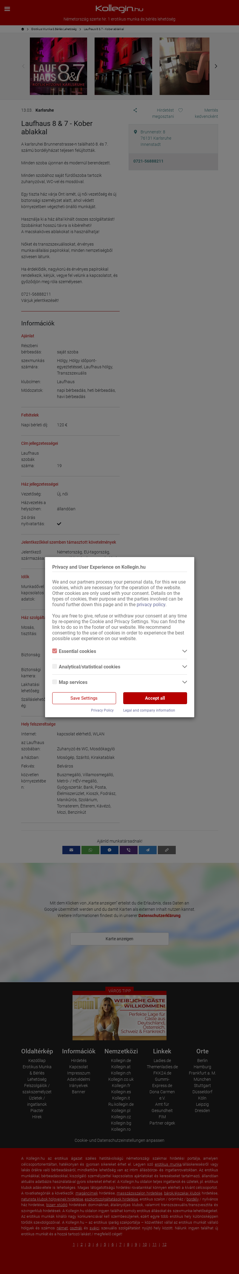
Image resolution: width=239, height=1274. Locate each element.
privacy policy (151, 604)
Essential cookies (74, 651)
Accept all (155, 698)
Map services (69, 682)
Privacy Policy (102, 710)
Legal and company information (149, 710)
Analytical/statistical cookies (86, 667)
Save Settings (84, 698)
